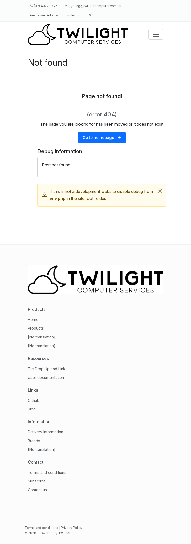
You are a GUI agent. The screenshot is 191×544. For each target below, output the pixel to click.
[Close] (159, 191)
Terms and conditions (41, 528)
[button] (44, 15)
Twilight (64, 533)
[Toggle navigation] (155, 34)
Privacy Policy (71, 528)
